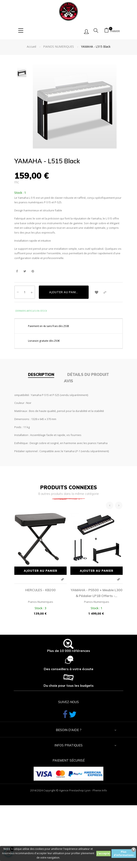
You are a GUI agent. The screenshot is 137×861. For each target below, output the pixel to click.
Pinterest (32, 271)
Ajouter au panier (64, 292)
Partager (17, 271)
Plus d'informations (124, 853)
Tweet (24, 271)
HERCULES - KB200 (40, 590)
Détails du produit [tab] (88, 374)
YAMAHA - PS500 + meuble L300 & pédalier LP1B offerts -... (96, 593)
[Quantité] (24, 292)
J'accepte (103, 853)
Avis (68, 381)
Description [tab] (41, 374)
